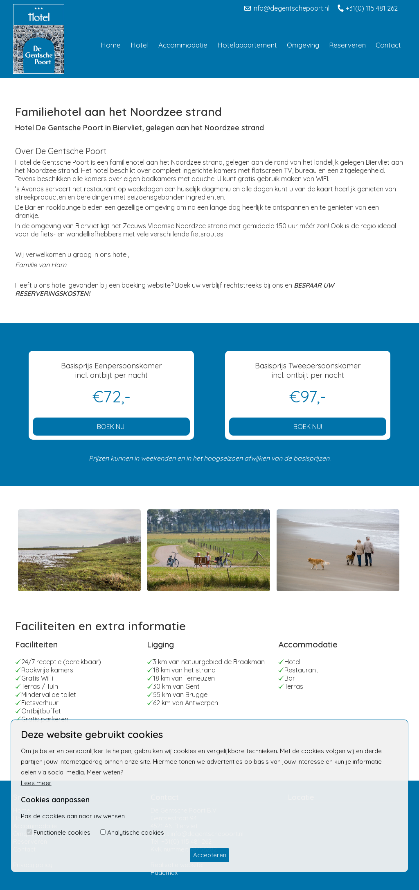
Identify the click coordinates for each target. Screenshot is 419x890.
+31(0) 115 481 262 (368, 8)
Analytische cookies (135, 832)
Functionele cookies (62, 832)
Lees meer (36, 783)
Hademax (164, 872)
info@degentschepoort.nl (286, 8)
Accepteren (209, 855)
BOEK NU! (111, 426)
